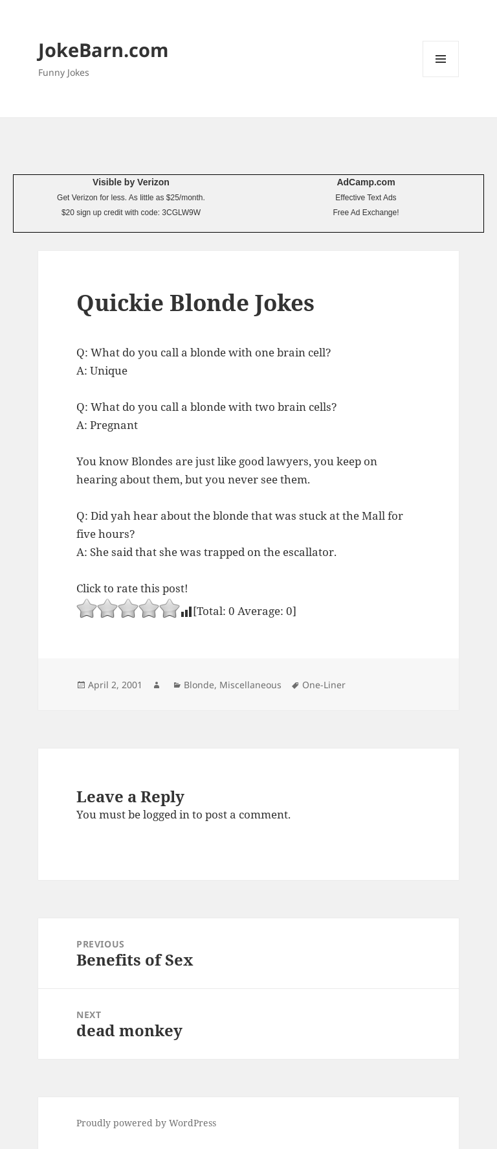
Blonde (199, 685)
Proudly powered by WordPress (146, 1123)
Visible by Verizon (131, 182)
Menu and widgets (441, 76)
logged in (166, 814)
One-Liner (324, 685)
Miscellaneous (250, 685)
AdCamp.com (366, 182)
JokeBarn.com (103, 49)
